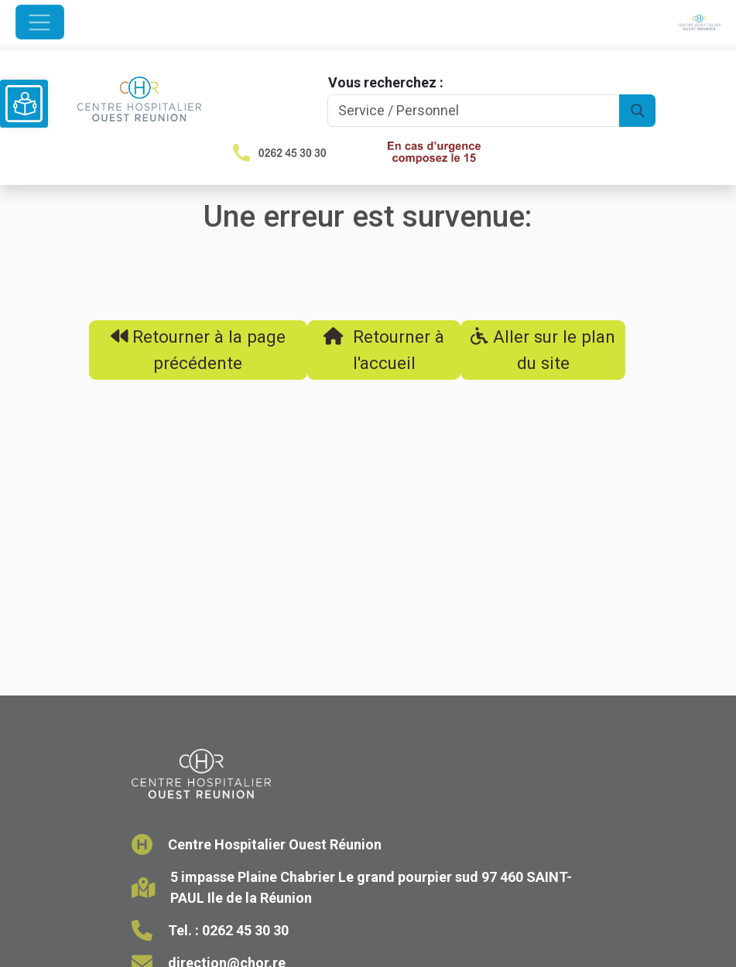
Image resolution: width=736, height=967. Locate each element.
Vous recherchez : (385, 82)
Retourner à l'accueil (383, 349)
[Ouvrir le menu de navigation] (39, 22)
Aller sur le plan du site (543, 349)
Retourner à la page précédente (198, 349)
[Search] (474, 111)
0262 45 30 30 (245, 930)
